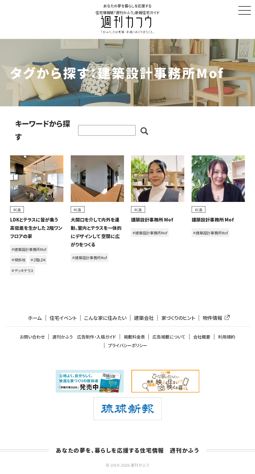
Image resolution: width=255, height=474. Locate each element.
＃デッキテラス (22, 270)
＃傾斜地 (18, 260)
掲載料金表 (134, 336)
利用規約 (226, 336)
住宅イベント (63, 318)
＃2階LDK (38, 260)
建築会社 (144, 318)
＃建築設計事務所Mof (29, 249)
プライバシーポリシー (127, 345)
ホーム (35, 318)
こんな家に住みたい (105, 318)
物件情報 (215, 318)
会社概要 (201, 336)
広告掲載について (169, 336)
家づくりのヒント (178, 318)
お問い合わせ (32, 336)
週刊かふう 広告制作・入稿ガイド (84, 336)
